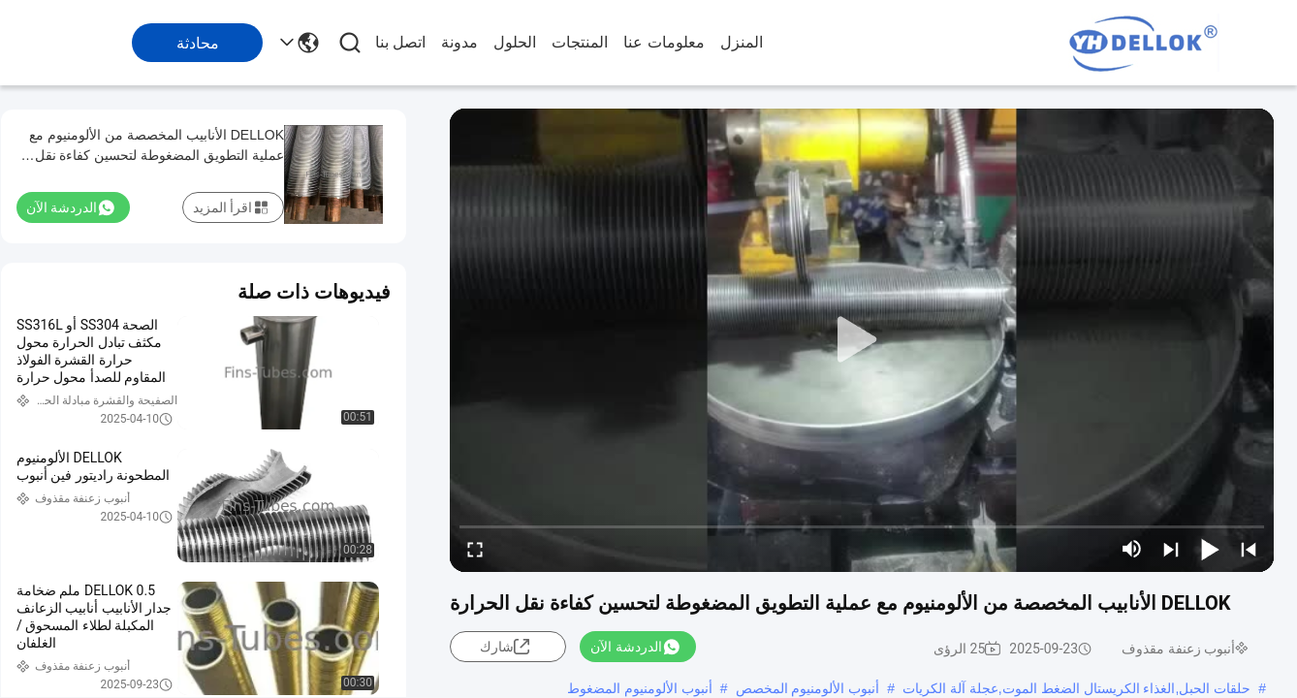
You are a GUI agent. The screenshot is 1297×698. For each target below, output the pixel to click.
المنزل (741, 42)
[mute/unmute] (1132, 548)
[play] (862, 340)
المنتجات (580, 42)
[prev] (1248, 548)
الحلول (514, 42)
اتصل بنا (400, 42)
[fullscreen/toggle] (475, 548)
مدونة (459, 42)
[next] (1171, 548)
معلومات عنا (663, 42)
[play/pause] (1209, 548)
